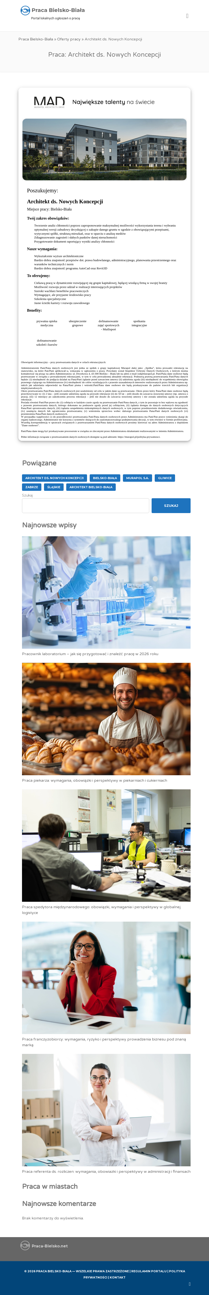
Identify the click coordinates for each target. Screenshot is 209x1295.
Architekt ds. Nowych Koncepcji (54, 478)
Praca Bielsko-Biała (35, 39)
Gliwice (165, 478)
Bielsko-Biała (105, 478)
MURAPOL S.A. (137, 478)
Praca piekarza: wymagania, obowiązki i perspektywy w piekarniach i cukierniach (94, 780)
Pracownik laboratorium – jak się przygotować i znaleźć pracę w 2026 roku (90, 654)
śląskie (53, 487)
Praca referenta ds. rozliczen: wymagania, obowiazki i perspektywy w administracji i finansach (106, 1171)
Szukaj (27, 495)
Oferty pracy (69, 39)
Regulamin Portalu (149, 1271)
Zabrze (31, 487)
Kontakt (118, 1277)
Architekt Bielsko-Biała (91, 487)
